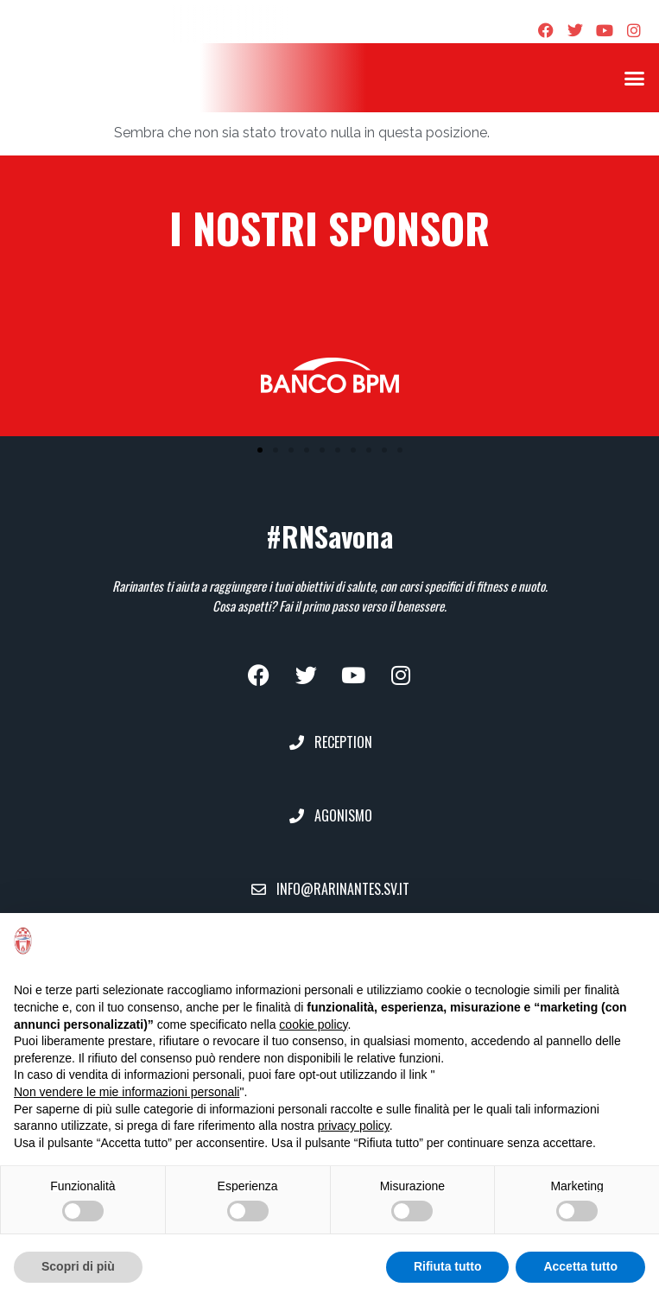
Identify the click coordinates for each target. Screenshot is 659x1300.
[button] (634, 77)
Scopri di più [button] (78, 1266)
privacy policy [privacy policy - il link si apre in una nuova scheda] (354, 1125)
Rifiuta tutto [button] (448, 1266)
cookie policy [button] (313, 1024)
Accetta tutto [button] (580, 1266)
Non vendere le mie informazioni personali (126, 1092)
